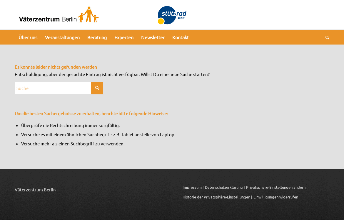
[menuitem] (28, 37)
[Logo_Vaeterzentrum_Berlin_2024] (59, 14)
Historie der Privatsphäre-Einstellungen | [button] (217, 196)
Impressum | (193, 187)
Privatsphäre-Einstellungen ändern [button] (275, 187)
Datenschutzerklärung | (225, 187)
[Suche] (325, 37)
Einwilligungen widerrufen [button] (275, 196)
